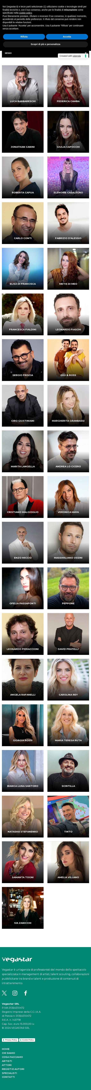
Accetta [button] (67, 36)
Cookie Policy (28, 1040)
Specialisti (9, 1073)
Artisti (7, 1061)
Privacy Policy (11, 1040)
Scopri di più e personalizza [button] (45, 44)
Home (5, 1048)
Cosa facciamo (12, 1056)
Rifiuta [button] (24, 36)
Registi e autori (13, 1069)
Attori (7, 1065)
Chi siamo (8, 1052)
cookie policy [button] (25, 13)
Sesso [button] (8, 53)
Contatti (8, 1076)
